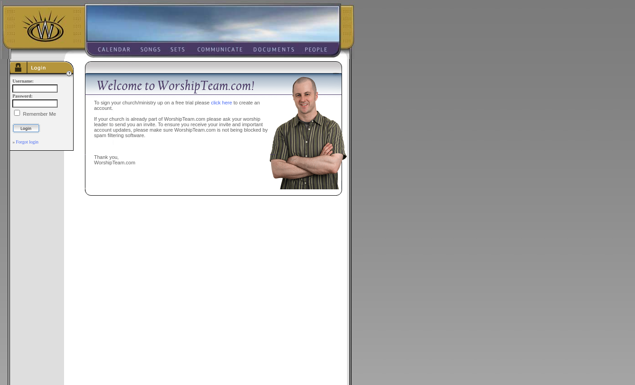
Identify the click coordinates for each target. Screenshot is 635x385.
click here (221, 102)
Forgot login (27, 141)
